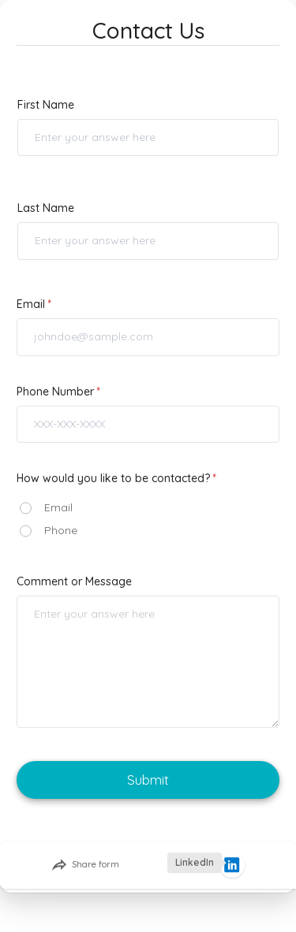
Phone (60, 531)
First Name (45, 105)
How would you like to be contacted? (113, 478)
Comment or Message (74, 581)
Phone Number (55, 391)
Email (31, 304)
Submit (148, 779)
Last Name (45, 208)
